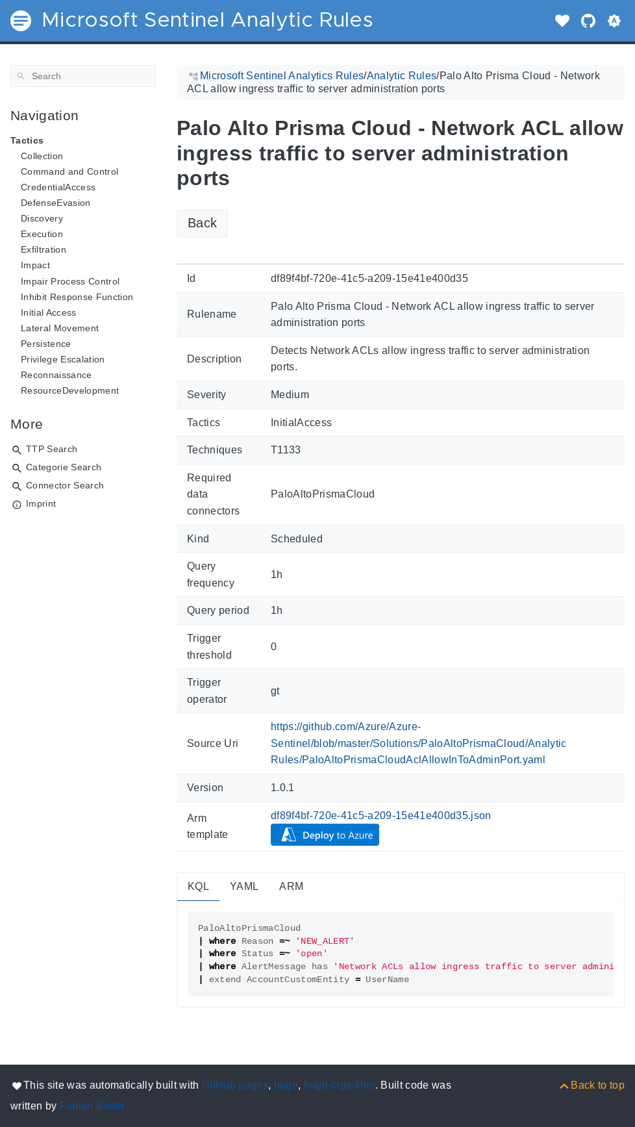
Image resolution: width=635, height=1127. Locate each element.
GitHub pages (235, 1085)
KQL (198, 886)
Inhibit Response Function (77, 297)
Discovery (42, 218)
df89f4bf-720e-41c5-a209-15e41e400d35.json (381, 815)
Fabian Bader (92, 1105)
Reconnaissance (56, 375)
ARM (291, 886)
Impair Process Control (70, 281)
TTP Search (51, 449)
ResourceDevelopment (70, 390)
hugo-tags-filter (339, 1085)
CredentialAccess (58, 187)
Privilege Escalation (63, 359)
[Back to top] (591, 1085)
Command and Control (69, 171)
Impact (35, 265)
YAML (244, 886)
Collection (42, 156)
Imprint (41, 503)
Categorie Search (63, 467)
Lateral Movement (60, 328)
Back (202, 223)
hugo (286, 1085)
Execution (42, 234)
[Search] (83, 76)
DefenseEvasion (56, 202)
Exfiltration (43, 249)
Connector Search (65, 485)
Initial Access (49, 312)
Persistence (46, 343)
